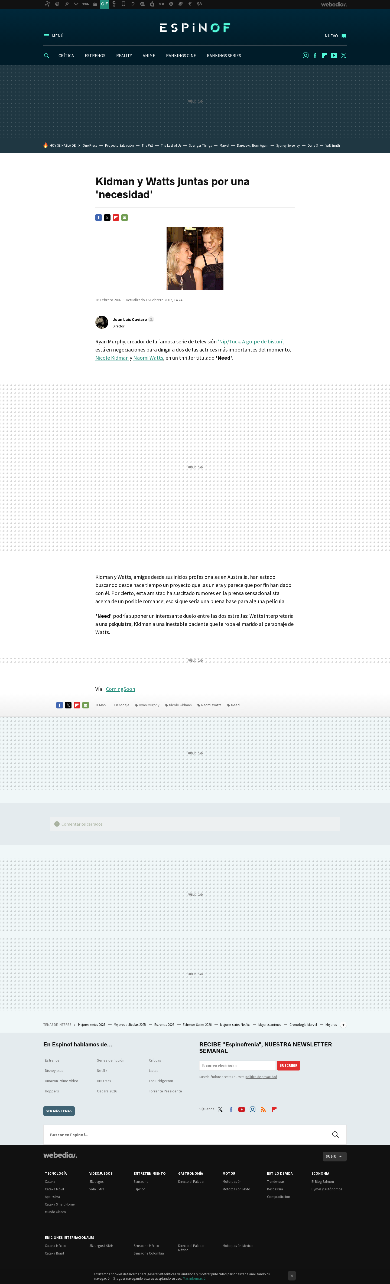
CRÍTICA (66, 55)
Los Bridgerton (161, 1080)
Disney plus (54, 1070)
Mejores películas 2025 (130, 1024)
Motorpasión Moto (236, 1189)
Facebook (315, 55)
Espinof (195, 27)
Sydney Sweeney (288, 145)
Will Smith (333, 145)
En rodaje (121, 704)
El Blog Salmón (322, 1181)
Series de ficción (110, 1060)
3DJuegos (96, 1181)
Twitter (343, 55)
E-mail (124, 217)
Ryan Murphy (149, 704)
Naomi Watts (148, 357)
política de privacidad (261, 1077)
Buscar (335, 1134)
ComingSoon (120, 688)
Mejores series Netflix (235, 1024)
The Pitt (147, 145)
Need (235, 704)
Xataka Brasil (54, 1253)
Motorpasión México (238, 1245)
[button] (132, 319)
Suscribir (288, 1065)
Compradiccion (278, 1196)
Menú (57, 35)
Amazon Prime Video (61, 1080)
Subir (331, 1156)
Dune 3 (313, 145)
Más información (195, 1278)
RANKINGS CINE (181, 55)
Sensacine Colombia (149, 1253)
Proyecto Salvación (119, 145)
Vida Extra (96, 1189)
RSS (263, 1108)
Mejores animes (270, 1024)
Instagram (305, 55)
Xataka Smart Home (59, 1204)
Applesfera (52, 1196)
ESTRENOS (95, 55)
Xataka (50, 1181)
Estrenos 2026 (164, 1024)
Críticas (155, 1060)
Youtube (334, 55)
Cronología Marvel (304, 1024)
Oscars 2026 (107, 1091)
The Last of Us (171, 145)
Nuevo (331, 35)
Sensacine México (146, 1245)
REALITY (124, 55)
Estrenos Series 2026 (197, 1024)
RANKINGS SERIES (224, 55)
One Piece (90, 145)
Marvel (224, 145)
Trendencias (275, 1181)
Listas (153, 1070)
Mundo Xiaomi (56, 1212)
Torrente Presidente (165, 1091)
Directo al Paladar (191, 1181)
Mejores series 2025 (92, 1024)
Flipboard (324, 55)
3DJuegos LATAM (101, 1245)
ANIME (149, 55)
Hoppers (52, 1091)
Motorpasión (232, 1181)
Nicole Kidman (112, 357)
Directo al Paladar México (191, 1247)
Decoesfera (275, 1189)
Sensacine (141, 1181)
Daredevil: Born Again (252, 145)
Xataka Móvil (54, 1189)
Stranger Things (200, 145)
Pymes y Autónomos (326, 1189)
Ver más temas (59, 1111)
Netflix (102, 1070)
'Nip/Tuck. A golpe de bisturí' (250, 341)
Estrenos (52, 1060)
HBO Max (104, 1080)
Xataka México (55, 1245)
